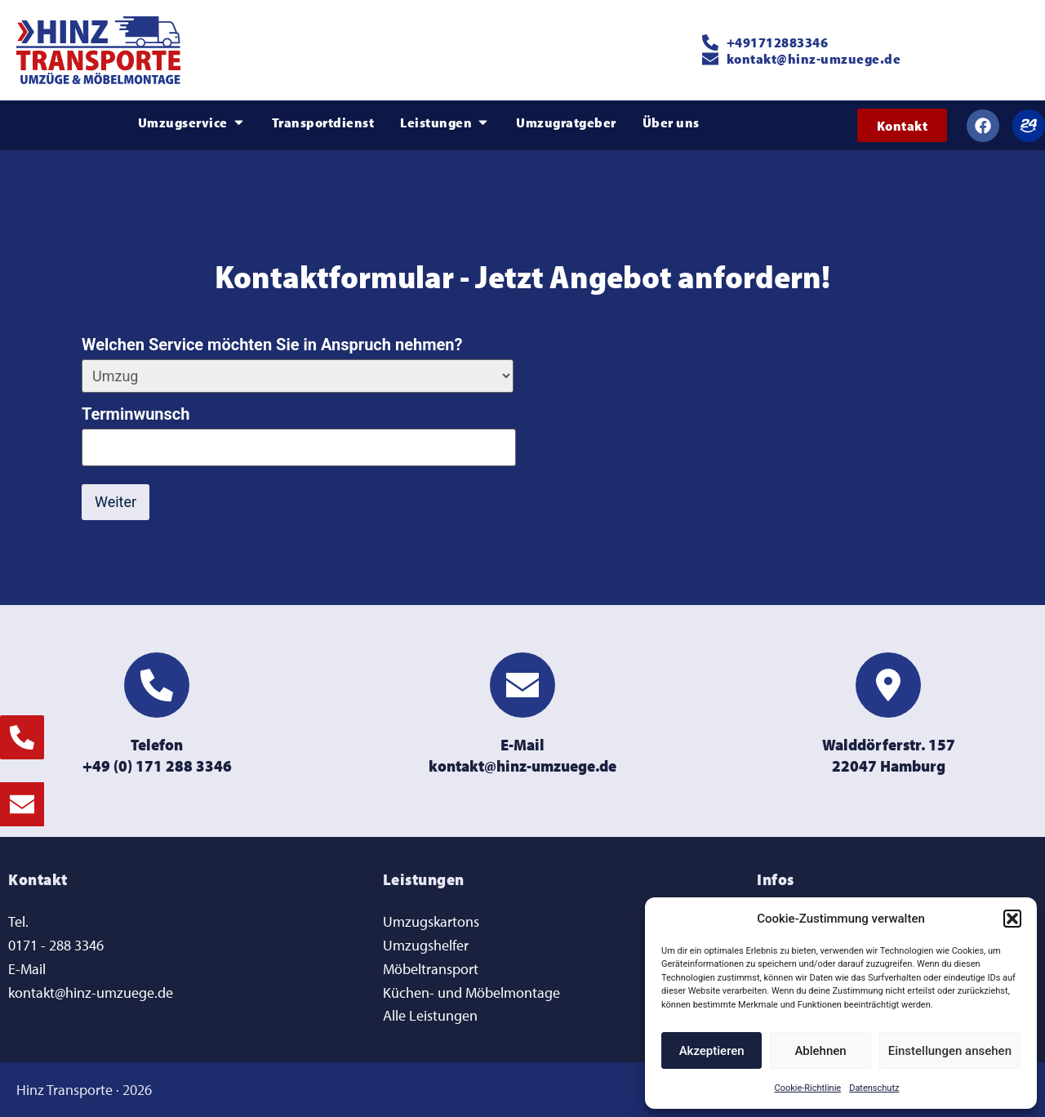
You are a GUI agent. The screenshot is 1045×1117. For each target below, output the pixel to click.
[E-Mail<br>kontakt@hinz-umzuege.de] (522, 683)
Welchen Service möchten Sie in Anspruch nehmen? (272, 344)
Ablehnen (820, 1051)
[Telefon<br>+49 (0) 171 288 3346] (156, 683)
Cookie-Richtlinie (808, 1088)
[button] (1012, 918)
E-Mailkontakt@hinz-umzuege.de (522, 753)
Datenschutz (874, 1088)
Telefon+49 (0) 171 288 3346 (157, 753)
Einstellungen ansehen (950, 1051)
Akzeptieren (712, 1051)
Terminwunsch (135, 414)
